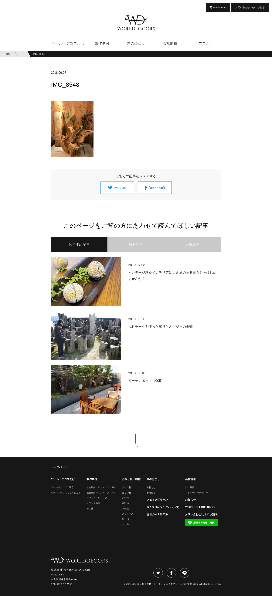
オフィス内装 (93, 503)
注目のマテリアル (157, 514)
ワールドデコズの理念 (62, 487)
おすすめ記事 (79, 244)
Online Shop (219, 7)
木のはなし (136, 43)
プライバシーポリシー (196, 493)
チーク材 (126, 487)
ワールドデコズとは (68, 43)
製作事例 (102, 43)
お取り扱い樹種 (131, 479)
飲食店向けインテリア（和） (101, 487)
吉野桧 (125, 498)
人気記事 (192, 244)
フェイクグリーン (157, 500)
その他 (90, 508)
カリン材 (126, 493)
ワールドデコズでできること (65, 493)
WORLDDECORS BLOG (200, 507)
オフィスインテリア (97, 498)
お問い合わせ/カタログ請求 (250, 7)
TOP (135, 446)
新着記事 (136, 244)
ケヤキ (125, 524)
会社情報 (170, 43)
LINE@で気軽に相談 (201, 522)
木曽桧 (125, 508)
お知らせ (190, 500)
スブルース (127, 514)
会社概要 (189, 487)
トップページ (59, 467)
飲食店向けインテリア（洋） (101, 493)
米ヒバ (125, 519)
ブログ (204, 43)
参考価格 (151, 493)
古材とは (151, 487)
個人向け (163, 507)
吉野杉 (125, 503)
